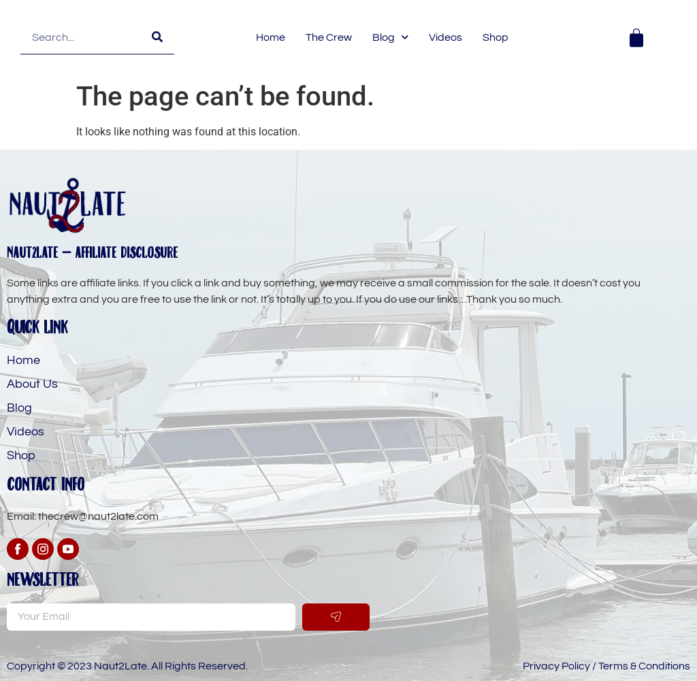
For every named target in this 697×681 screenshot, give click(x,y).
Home (270, 37)
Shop (495, 37)
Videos (445, 37)
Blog (390, 37)
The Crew (329, 37)
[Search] (157, 37)
